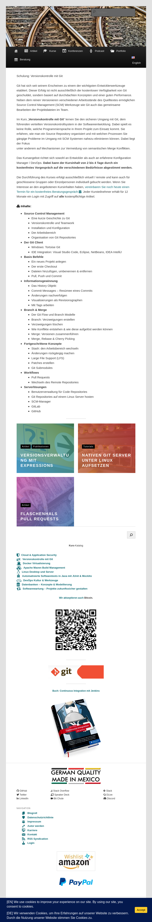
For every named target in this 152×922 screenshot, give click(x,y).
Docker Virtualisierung (33, 563)
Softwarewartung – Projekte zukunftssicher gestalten (52, 588)
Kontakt (29, 834)
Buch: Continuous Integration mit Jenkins (76, 690)
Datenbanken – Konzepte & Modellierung (44, 584)
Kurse (49, 51)
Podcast (96, 51)
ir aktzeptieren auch (72, 597)
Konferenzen (72, 51)
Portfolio (118, 51)
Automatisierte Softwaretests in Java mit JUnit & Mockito (54, 575)
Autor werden (33, 825)
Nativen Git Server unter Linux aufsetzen (106, 460)
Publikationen (41, 446)
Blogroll (29, 813)
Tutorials (88, 446)
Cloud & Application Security (37, 555)
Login (28, 842)
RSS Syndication (35, 838)
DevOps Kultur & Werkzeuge (37, 580)
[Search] (131, 534)
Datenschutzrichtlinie (37, 817)
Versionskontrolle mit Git (35, 559)
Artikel (30, 51)
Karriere (29, 830)
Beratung (22, 60)
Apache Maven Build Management (41, 567)
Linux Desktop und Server (35, 571)
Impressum (31, 821)
